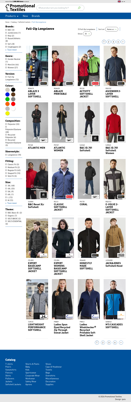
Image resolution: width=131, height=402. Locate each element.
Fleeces (9, 372)
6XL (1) (9, 194)
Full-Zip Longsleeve (39, 22)
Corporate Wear (32, 375)
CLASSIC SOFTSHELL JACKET (60, 207)
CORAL (83, 204)
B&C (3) (9, 30)
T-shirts (9, 364)
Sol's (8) (10, 44)
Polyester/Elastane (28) (13, 129)
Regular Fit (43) (13, 170)
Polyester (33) (12, 124)
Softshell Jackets (24, 22)
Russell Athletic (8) (12, 39)
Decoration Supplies (51, 383)
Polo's (8, 366)
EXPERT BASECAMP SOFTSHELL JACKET (34, 267)
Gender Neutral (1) (12, 60)
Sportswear (30, 372)
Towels (49, 369)
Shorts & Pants (32, 364)
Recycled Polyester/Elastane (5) (13, 142)
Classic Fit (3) (12, 164)
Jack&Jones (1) (13, 33)
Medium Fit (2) (12, 167)
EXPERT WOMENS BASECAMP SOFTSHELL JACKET (60, 268)
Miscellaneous (52, 378)
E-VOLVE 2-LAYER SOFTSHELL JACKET (112, 208)
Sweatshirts (10, 369)
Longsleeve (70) (13, 155)
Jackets (8, 381)
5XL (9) (9, 191)
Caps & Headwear (54, 366)
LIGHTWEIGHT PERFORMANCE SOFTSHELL (37, 327)
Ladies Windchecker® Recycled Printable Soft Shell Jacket (88, 330)
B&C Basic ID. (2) (13, 212)
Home (7, 22)
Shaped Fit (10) (12, 173)
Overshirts (50, 375)
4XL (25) (10, 188)
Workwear (30, 378)
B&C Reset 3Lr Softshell (36, 206)
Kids (27, 369)
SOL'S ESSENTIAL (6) (13, 222)
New (25, 16)
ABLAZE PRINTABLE (60, 92)
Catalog (14, 22)
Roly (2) (9, 36)
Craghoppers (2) (13, 47)
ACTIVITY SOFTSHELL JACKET (86, 93)
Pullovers (9, 378)
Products (10, 16)
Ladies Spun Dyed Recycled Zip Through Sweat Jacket (62, 328)
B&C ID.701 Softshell (86, 149)
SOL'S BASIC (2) (13, 218)
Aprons (28, 384)
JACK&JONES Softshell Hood (114, 264)
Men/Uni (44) (12, 64)
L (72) (9, 197)
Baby (27, 366)
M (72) (9, 200)
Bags (48, 372)
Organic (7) (11, 215)
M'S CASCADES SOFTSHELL (114, 326)
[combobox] (60, 8)
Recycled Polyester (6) (10, 136)
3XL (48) (10, 185)
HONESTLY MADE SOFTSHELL (86, 265)
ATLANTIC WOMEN (59, 149)
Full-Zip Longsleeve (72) (12, 78)
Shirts (8, 375)
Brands (36, 16)
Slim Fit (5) (11, 176)
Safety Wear (30, 381)
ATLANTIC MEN (36, 147)
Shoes (48, 364)
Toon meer (12, 49)
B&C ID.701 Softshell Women (112, 150)
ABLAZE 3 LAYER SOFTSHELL (34, 93)
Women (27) (11, 67)
